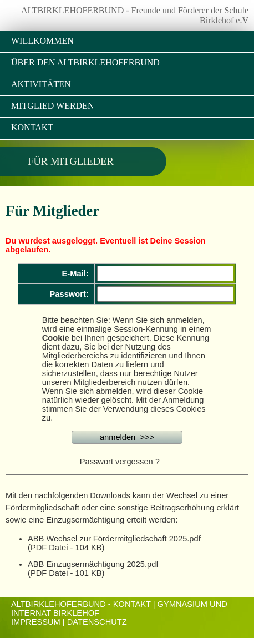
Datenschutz (97, 621)
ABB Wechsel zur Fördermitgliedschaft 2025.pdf (114, 538)
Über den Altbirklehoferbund (85, 62)
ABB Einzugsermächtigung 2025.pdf (93, 564)
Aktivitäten (41, 84)
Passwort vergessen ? (120, 461)
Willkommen (42, 40)
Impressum (35, 621)
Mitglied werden (52, 105)
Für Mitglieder (71, 161)
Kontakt (32, 127)
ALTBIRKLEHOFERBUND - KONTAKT (81, 604)
